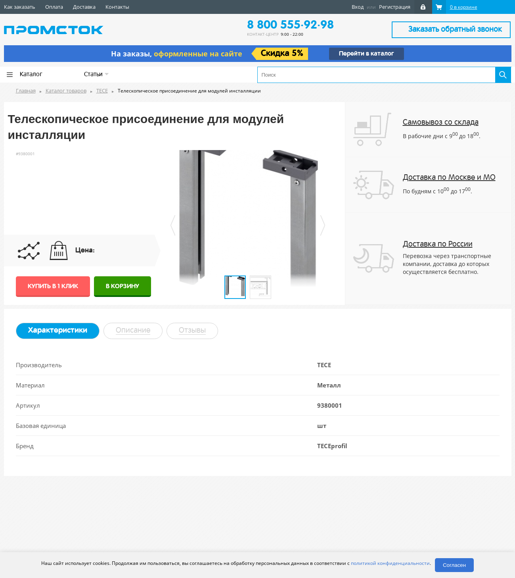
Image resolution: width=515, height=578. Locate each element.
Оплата (54, 6)
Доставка (84, 6)
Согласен (454, 565)
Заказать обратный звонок (455, 29)
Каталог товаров (66, 90)
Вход (358, 6)
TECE (102, 90)
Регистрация (394, 6)
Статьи (96, 74)
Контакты (117, 6)
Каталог (31, 74)
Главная (26, 90)
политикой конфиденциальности (390, 563)
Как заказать (19, 6)
